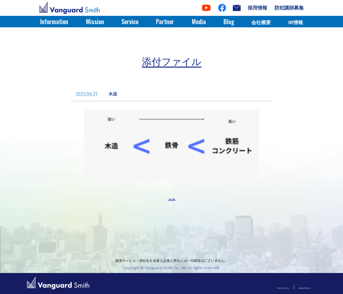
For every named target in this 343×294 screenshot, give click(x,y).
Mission (95, 21)
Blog (228, 21)
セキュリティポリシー (293, 287)
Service (129, 21)
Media (199, 21)
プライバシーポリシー (246, 287)
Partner (165, 21)
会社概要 (261, 22)
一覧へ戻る (172, 199)
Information (54, 21)
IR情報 (295, 22)
